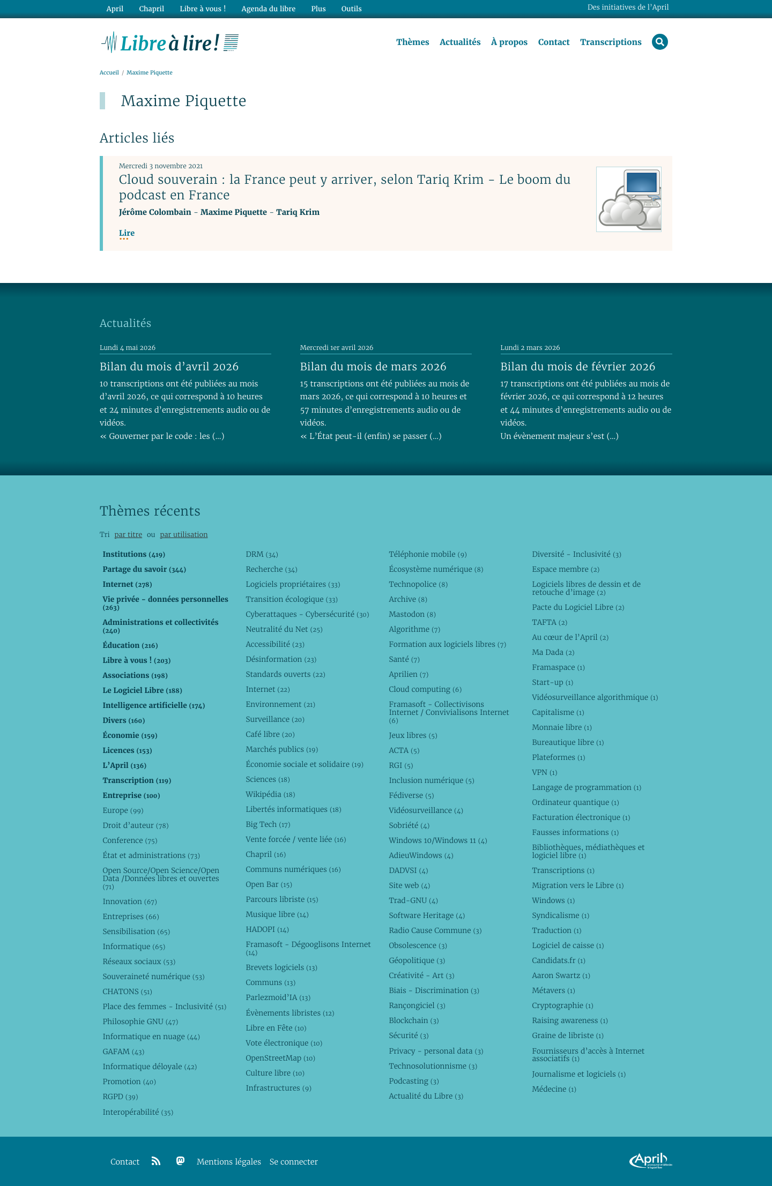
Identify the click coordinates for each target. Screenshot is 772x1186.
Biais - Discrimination (434, 990)
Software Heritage (427, 915)
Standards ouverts (285, 674)
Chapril (266, 854)
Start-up (552, 682)
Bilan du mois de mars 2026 (373, 367)
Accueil (109, 73)
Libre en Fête (276, 1028)
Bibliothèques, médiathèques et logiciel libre (588, 851)
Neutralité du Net (284, 629)
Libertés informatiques (294, 809)
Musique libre (277, 914)
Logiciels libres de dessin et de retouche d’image (586, 588)
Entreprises (130, 916)
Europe (122, 810)
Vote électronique (284, 1043)
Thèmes (412, 42)
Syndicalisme (560, 915)
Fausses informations (575, 832)
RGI (401, 765)
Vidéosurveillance (426, 810)
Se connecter (294, 1162)
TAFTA (549, 622)
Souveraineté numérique (153, 976)
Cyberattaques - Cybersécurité (307, 614)
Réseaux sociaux (138, 961)
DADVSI (408, 870)
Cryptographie (562, 1005)
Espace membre (565, 569)
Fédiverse (411, 795)
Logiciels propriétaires (293, 584)
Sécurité (408, 1035)
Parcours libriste (282, 899)
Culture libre (275, 1073)
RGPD (120, 1096)
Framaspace (558, 667)
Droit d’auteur (135, 825)
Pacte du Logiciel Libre (578, 607)
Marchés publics (282, 749)
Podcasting (414, 1081)
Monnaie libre (562, 727)
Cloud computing (425, 689)
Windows (553, 900)
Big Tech (268, 824)
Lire (127, 233)
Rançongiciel (417, 1005)
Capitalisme (558, 712)
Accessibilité (275, 644)
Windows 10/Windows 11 (438, 840)
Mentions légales (229, 1162)
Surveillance (275, 719)
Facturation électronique (581, 817)
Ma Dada (553, 652)
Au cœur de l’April (570, 637)
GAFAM (123, 1051)
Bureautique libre (568, 742)
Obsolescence (418, 945)
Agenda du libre (268, 8)
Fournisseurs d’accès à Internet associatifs (588, 1055)
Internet (268, 689)
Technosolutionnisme (433, 1066)
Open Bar (269, 884)
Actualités (460, 42)
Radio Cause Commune (435, 930)
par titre (128, 534)
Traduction (556, 930)
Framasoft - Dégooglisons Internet (308, 948)
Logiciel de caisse (568, 945)
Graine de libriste (568, 1035)
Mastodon (412, 614)
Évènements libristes (290, 1013)
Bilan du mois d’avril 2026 (169, 367)
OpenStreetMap (280, 1058)
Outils (352, 8)
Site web (409, 885)
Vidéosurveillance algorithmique (595, 697)
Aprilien (408, 674)
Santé (404, 659)
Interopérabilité (137, 1112)
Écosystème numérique (436, 569)
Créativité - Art (421, 975)
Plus (318, 8)
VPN (544, 772)
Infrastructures (278, 1088)
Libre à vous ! (203, 8)
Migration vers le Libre (577, 885)
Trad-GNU (413, 900)
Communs (270, 982)
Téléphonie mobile (427, 554)
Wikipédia (270, 794)
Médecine (554, 1089)
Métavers (553, 990)
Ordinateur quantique (575, 802)
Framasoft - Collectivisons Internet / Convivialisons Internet (449, 712)
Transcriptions (611, 42)
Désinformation (281, 659)
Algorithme (414, 629)
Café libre (270, 734)
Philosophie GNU (140, 1021)
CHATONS (127, 991)
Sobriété (409, 825)
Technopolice (418, 584)
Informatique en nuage (151, 1036)
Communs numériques (293, 869)
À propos (509, 42)
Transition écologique (292, 599)
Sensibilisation (136, 931)
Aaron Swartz (561, 975)
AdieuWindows (421, 855)
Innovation (129, 901)
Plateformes (558, 757)
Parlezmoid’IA (278, 997)
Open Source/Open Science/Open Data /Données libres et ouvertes (160, 878)
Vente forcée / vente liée (296, 839)
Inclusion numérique (431, 780)
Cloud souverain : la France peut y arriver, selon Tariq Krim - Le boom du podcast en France (345, 187)
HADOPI (267, 929)
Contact (554, 42)
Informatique (133, 946)
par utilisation (183, 534)
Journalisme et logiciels (579, 1074)
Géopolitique (417, 960)
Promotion (129, 1081)
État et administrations (151, 855)
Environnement (280, 704)
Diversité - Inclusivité (576, 554)
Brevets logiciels (281, 967)
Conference (129, 840)
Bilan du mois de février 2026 (578, 367)
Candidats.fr (558, 960)
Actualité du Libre (426, 1096)
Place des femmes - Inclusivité (164, 1006)
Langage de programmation (586, 787)
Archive (408, 599)
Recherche (272, 569)
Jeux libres (413, 735)
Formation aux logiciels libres (447, 644)
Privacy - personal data (436, 1051)
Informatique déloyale (149, 1066)
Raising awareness (570, 1020)
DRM (262, 554)
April (115, 8)
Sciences (268, 779)
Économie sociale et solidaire (304, 764)
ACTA (404, 750)
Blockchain (414, 1020)
